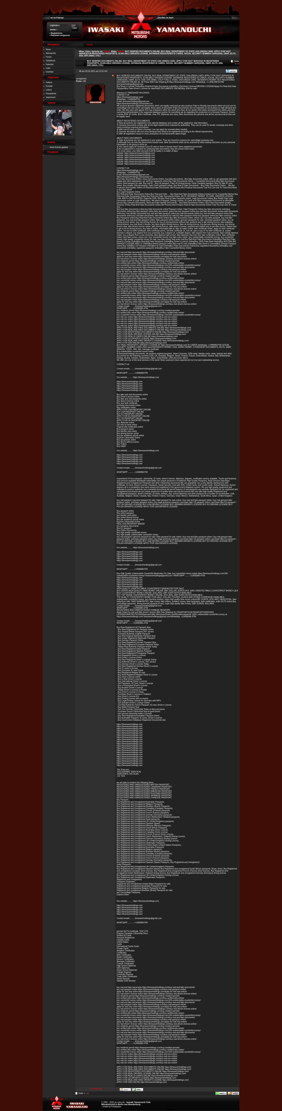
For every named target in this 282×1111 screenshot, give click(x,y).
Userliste (49, 72)
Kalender (50, 64)
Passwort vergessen (60, 35)
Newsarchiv (51, 53)
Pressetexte (51, 93)
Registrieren (56, 33)
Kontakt (49, 86)
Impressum (50, 97)
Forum (49, 57)
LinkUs (49, 90)
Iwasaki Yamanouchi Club (138, 1102)
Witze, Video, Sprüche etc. (91, 51)
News (48, 49)
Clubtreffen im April (164, 18)
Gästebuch (50, 61)
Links (48, 68)
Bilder (114, 51)
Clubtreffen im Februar (53, 18)
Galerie (49, 82)
